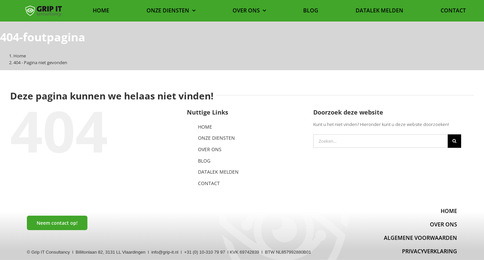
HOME (205, 127)
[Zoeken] (454, 141)
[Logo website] (43, 7)
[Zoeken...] (380, 141)
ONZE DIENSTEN (216, 138)
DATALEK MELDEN (218, 172)
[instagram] (61, 240)
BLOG (204, 161)
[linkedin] (36, 240)
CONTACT (209, 183)
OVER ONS (209, 149)
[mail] (48, 240)
